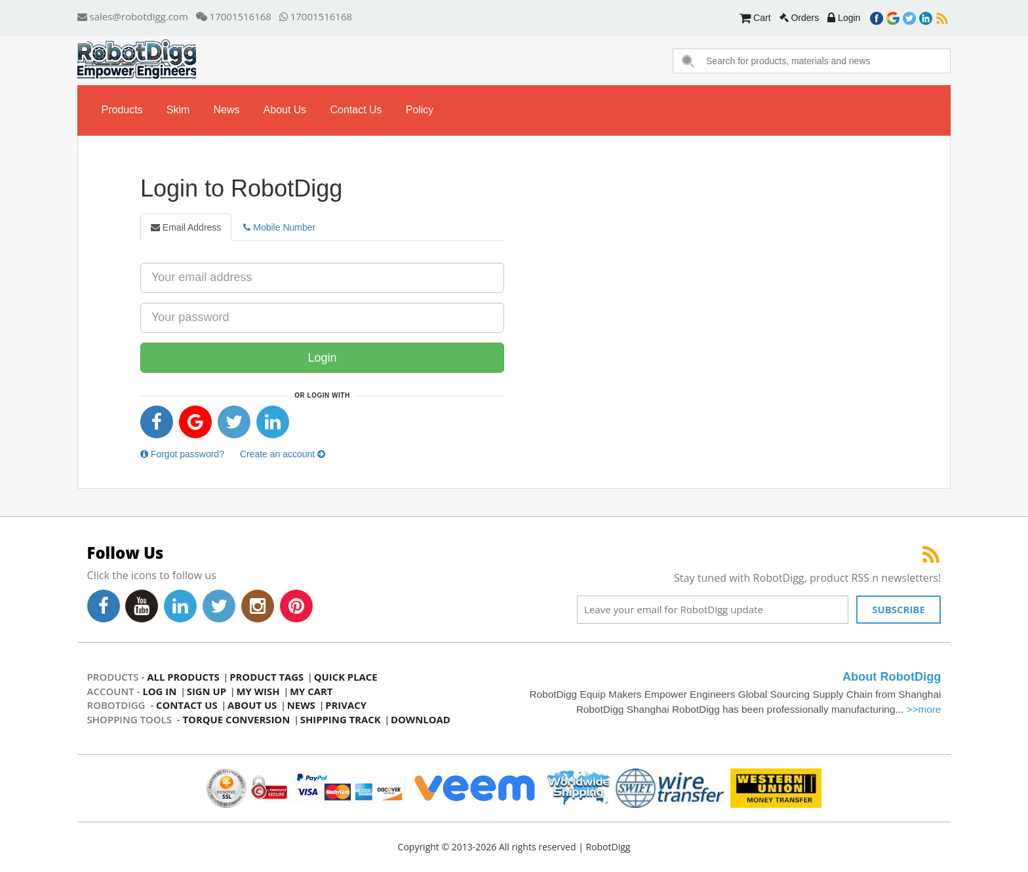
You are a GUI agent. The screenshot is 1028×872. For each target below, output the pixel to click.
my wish (259, 691)
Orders (800, 17)
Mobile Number (279, 227)
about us (285, 109)
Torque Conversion (236, 719)
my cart (312, 691)
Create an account (282, 454)
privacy (347, 704)
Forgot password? (182, 454)
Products (122, 109)
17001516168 (233, 16)
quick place (347, 676)
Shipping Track (341, 719)
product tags (267, 676)
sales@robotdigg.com (132, 16)
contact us (356, 109)
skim (178, 109)
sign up (207, 691)
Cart (755, 17)
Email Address (186, 227)
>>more (923, 709)
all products (183, 676)
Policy (420, 109)
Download (422, 719)
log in (159, 691)
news (227, 109)
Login (843, 17)
